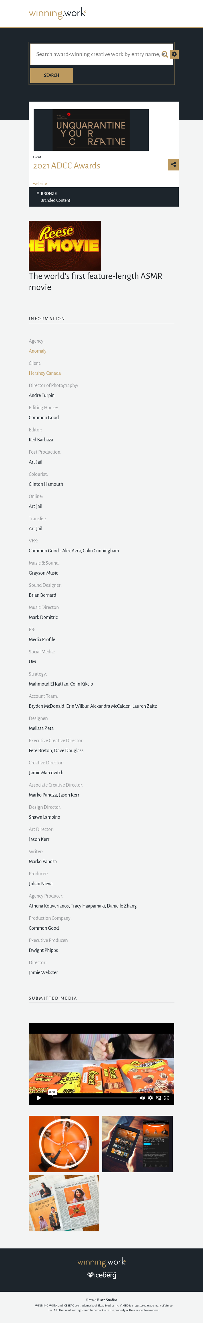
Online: (36, 496)
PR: (32, 629)
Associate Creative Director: (56, 785)
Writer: (36, 851)
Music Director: (44, 607)
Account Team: (43, 696)
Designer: (38, 718)
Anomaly (38, 351)
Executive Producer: (48, 940)
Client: (35, 363)
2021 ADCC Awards (66, 165)
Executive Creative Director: (56, 740)
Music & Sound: (44, 563)
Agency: (37, 341)
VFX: (33, 541)
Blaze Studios (107, 1300)
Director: (38, 962)
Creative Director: (46, 763)
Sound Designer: (45, 585)
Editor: (35, 430)
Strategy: (38, 674)
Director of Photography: (53, 385)
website (40, 183)
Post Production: (45, 452)
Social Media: (42, 652)
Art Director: (41, 829)
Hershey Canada (45, 373)
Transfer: (37, 518)
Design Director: (45, 807)
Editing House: (43, 407)
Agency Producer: (46, 896)
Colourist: (38, 474)
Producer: (38, 873)
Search (51, 75)
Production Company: (50, 918)
